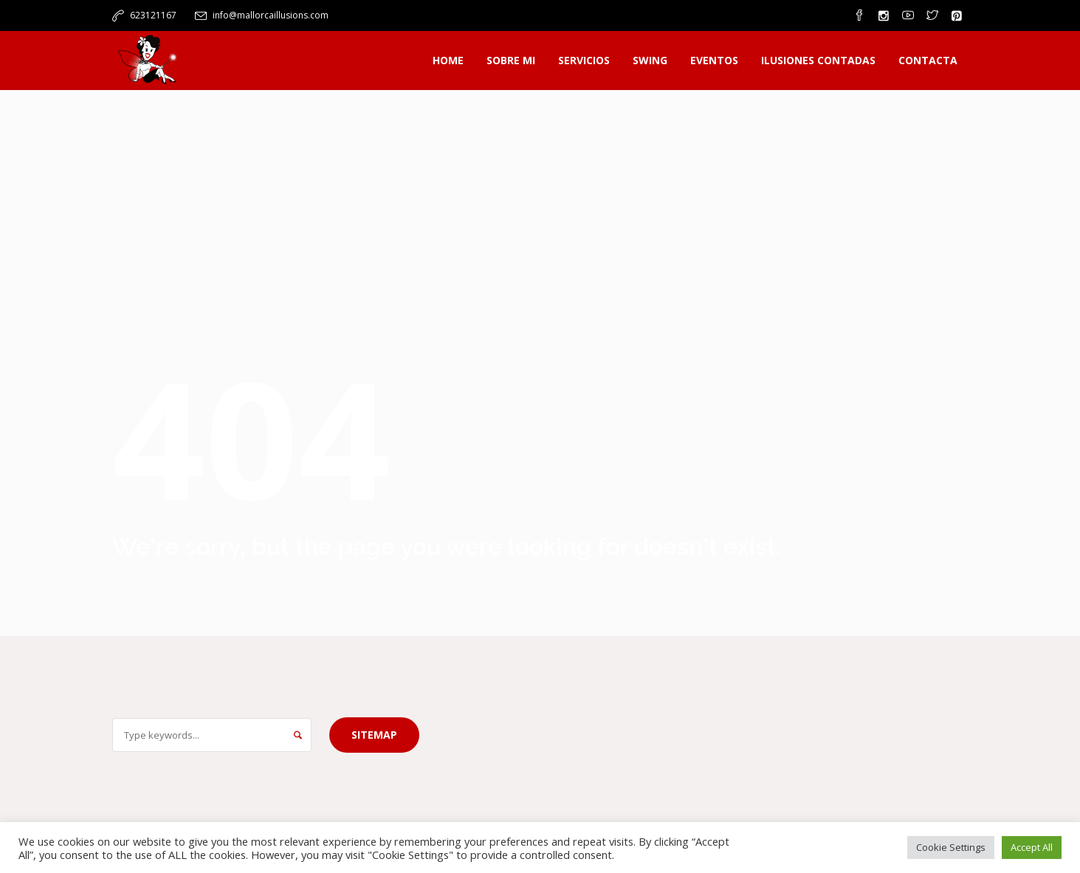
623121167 (153, 15)
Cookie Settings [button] (951, 847)
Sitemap (374, 735)
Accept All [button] (1032, 847)
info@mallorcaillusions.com (271, 15)
